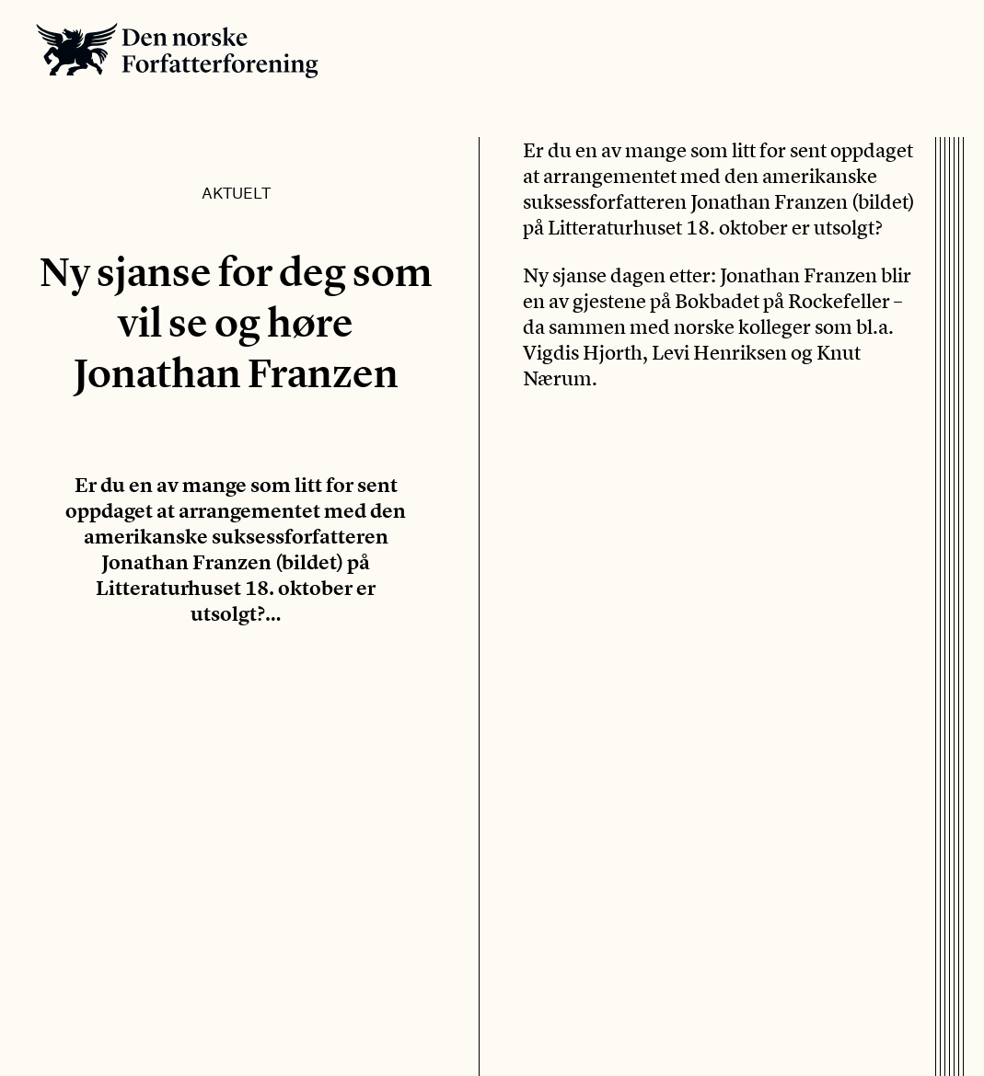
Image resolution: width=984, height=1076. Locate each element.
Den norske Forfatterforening (177, 50)
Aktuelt (236, 192)
